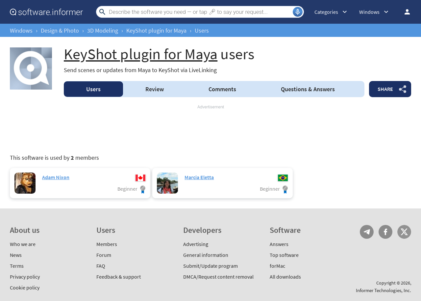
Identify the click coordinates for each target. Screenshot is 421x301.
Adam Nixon (55, 177)
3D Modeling (102, 30)
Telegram (367, 232)
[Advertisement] (210, 129)
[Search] (200, 12)
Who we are (23, 244)
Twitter (404, 232)
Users (93, 89)
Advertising (195, 244)
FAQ (100, 265)
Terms (17, 265)
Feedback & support (118, 276)
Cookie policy (24, 287)
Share (385, 89)
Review (154, 89)
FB (385, 232)
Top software (284, 255)
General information (205, 255)
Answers (308, 89)
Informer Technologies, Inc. (383, 290)
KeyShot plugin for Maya (156, 30)
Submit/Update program (210, 265)
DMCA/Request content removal (218, 276)
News (16, 255)
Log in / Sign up (404, 12)
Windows (21, 30)
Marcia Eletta (199, 177)
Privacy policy (25, 276)
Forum (103, 255)
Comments (222, 89)
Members (106, 244)
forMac (277, 265)
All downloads (285, 276)
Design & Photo (60, 30)
